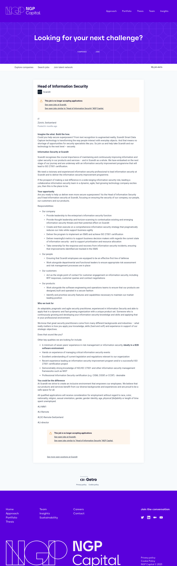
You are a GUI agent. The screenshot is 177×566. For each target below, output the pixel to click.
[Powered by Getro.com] (88, 478)
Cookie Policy (148, 561)
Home (10, 509)
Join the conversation (155, 509)
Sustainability (49, 517)
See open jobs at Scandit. (56, 105)
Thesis (140, 11)
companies (24, 67)
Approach (111, 11)
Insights (164, 11)
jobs (43, 67)
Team (152, 11)
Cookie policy (94, 485)
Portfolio (127, 11)
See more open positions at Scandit (62, 457)
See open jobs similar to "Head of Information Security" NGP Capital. (74, 108)
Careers (78, 509)
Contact (78, 513)
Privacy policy (81, 485)
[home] (37, 11)
